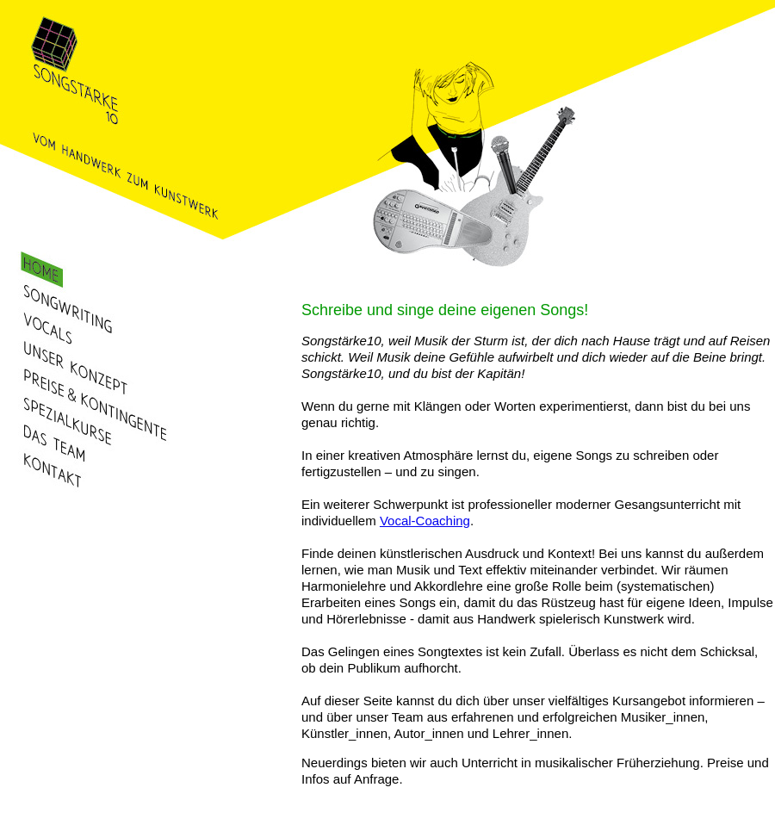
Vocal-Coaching (425, 520)
